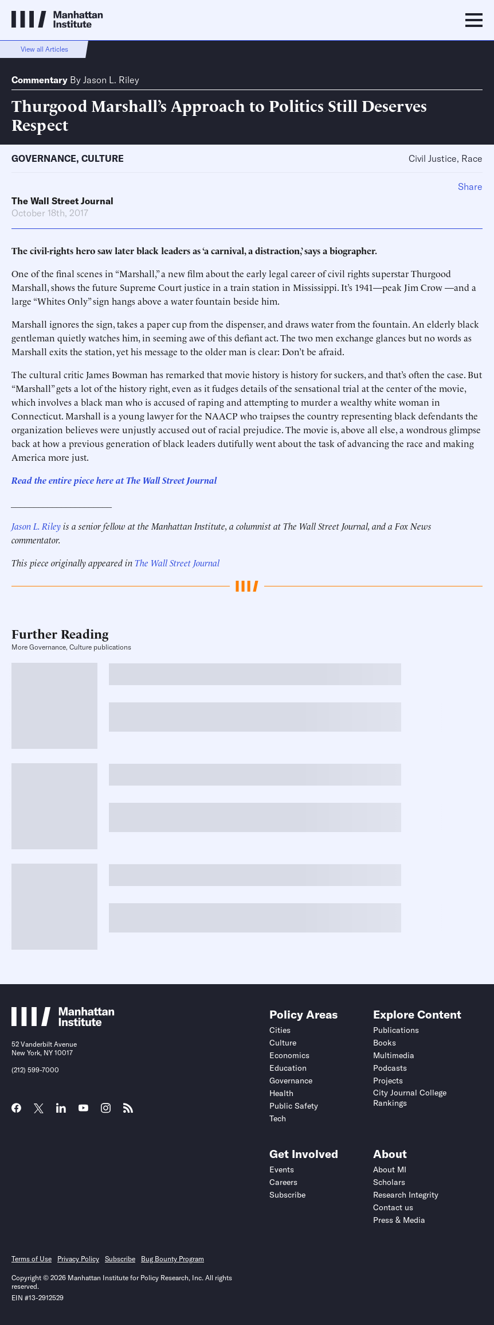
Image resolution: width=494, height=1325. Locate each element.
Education (288, 1068)
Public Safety (293, 1106)
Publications (396, 1030)
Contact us (393, 1207)
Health (281, 1093)
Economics (289, 1055)
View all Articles (44, 49)
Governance (43, 158)
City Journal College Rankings (409, 1097)
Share (470, 186)
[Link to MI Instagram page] (106, 1112)
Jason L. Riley (111, 80)
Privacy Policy (78, 1258)
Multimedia (393, 1055)
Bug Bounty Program (172, 1258)
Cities (280, 1030)
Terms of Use (31, 1258)
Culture (102, 158)
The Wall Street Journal (62, 201)
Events (281, 1169)
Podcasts (390, 1068)
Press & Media (399, 1220)
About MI (389, 1169)
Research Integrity (405, 1195)
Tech (277, 1118)
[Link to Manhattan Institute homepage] (63, 1022)
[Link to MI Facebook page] (16, 1111)
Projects (388, 1080)
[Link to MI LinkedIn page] (61, 1111)
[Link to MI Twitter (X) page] (39, 1109)
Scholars (389, 1182)
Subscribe (287, 1195)
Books (384, 1043)
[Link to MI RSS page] (128, 1111)
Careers (283, 1182)
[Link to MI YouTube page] (83, 1109)
